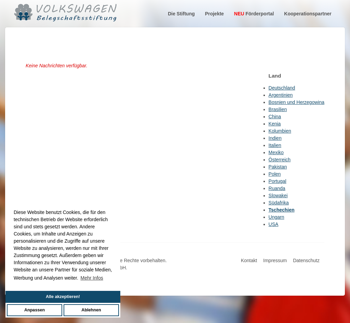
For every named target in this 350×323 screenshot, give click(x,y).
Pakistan (278, 167)
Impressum (275, 260)
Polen (275, 174)
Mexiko (276, 152)
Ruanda (277, 188)
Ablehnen (91, 310)
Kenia (275, 123)
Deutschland (282, 88)
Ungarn (276, 217)
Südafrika (279, 202)
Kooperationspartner (307, 13)
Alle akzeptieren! (63, 296)
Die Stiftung (181, 13)
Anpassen (34, 310)
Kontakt (249, 260)
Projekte (214, 13)
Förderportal (254, 13)
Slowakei (278, 195)
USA (274, 224)
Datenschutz (306, 260)
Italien (275, 145)
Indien (275, 138)
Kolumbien (280, 131)
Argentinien (281, 95)
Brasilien (278, 109)
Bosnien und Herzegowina (296, 102)
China (275, 116)
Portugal (277, 181)
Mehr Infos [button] (92, 278)
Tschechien (282, 210)
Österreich (280, 159)
